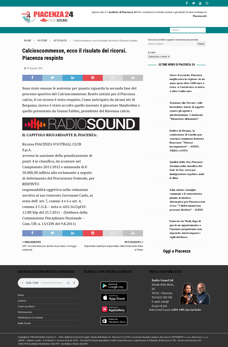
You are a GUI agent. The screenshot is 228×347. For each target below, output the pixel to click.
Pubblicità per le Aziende (30, 317)
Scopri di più (159, 305)
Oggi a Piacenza (176, 250)
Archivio (22, 300)
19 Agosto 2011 (35, 67)
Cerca (201, 43)
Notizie (42, 40)
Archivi (152, 52)
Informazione (25, 311)
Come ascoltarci (26, 306)
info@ (165, 301)
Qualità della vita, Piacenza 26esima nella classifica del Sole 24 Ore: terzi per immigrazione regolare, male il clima (187, 169)
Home (21, 294)
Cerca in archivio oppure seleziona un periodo (173, 39)
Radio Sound (24, 323)
